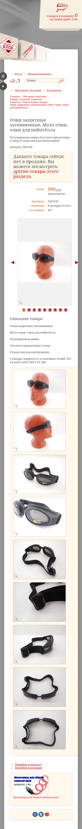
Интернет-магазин (28, 90)
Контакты (54, 90)
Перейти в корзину (28, 767)
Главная (15, 96)
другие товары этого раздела (36, 174)
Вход (18, 74)
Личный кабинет (39, 74)
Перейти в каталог (28, 764)
